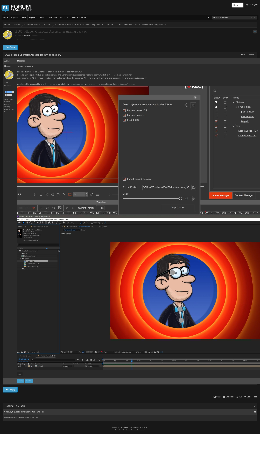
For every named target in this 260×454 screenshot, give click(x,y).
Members (53, 17)
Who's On (64, 17)
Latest (23, 17)
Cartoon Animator (32, 25)
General (48, 25)
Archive (17, 25)
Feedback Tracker (79, 17)
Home (6, 17)
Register (254, 5)
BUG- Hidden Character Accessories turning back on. (143, 25)
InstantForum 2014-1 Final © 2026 (134, 427)
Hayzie (27, 36)
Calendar (42, 17)
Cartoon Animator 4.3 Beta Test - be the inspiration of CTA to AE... (85, 25)
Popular (32, 17)
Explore (14, 17)
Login (247, 5)
